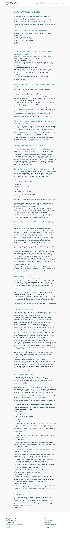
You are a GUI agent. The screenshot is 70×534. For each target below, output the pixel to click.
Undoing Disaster (10, 522)
